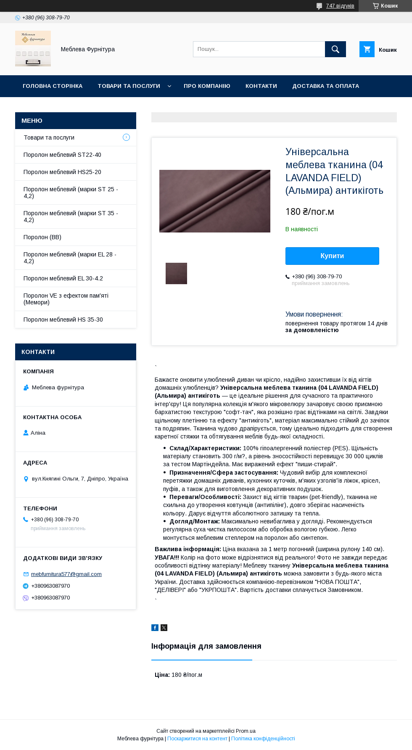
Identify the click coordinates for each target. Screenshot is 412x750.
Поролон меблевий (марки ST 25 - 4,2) (71, 192)
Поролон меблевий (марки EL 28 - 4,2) (70, 257)
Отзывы (122, 108)
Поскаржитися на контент (197, 739)
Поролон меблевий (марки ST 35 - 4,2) (71, 216)
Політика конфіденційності (263, 739)
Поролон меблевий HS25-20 (62, 172)
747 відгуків (340, 6)
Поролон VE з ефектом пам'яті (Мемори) (66, 299)
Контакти (261, 86)
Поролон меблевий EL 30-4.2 (63, 278)
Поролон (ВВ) (42, 237)
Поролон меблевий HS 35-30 (63, 319)
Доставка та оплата (325, 86)
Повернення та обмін (58, 108)
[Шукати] (335, 49)
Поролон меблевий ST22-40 (62, 154)
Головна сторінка (52, 86)
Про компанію (207, 86)
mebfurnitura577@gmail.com (66, 574)
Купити (332, 255)
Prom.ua (246, 731)
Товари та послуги (129, 86)
